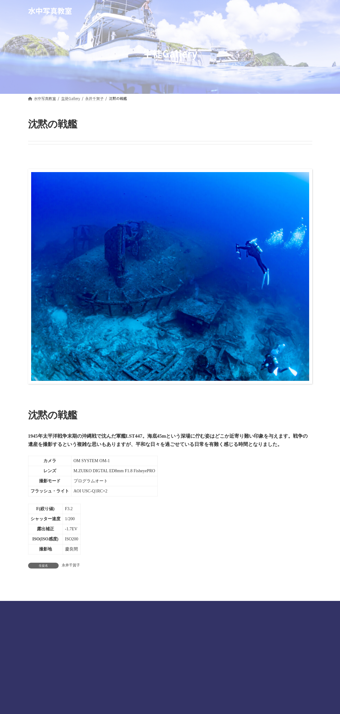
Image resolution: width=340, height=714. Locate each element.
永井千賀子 (71, 565)
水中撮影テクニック (81, 607)
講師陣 (41, 607)
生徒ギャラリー (130, 607)
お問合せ (254, 607)
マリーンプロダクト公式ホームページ (195, 607)
